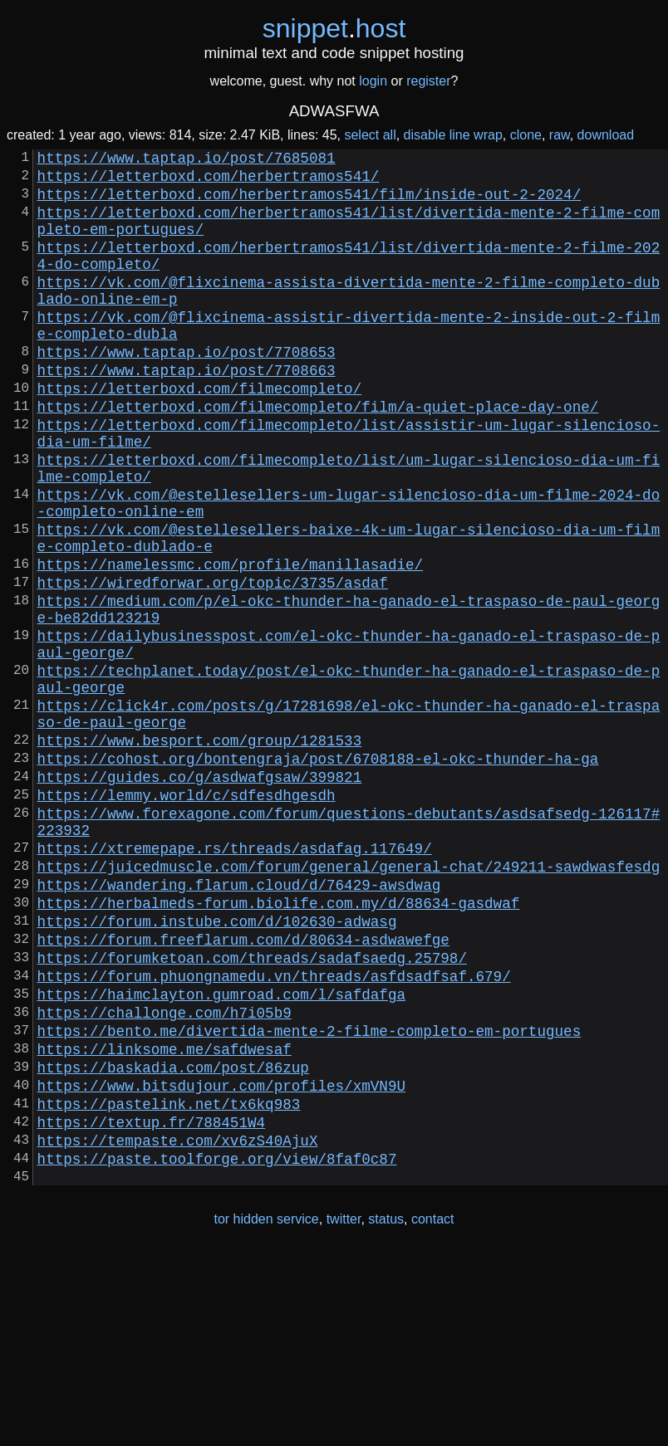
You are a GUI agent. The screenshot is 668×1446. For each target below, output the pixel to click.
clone (526, 135)
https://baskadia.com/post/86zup (173, 1239)
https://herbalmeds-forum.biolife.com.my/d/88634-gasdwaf (278, 1045)
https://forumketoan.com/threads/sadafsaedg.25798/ (252, 1110)
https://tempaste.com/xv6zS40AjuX (177, 1326)
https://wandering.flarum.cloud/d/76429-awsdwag (239, 1023)
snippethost (334, 28)
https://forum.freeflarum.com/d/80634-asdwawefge (243, 1088)
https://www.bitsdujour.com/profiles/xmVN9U (221, 1261)
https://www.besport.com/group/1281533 (199, 852)
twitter (344, 1411)
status (386, 1411)
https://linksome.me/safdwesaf (164, 1218)
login (373, 81)
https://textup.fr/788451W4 (151, 1304)
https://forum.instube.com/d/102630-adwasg (217, 1067)
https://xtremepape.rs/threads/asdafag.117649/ (234, 980)
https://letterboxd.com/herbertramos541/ (208, 182)
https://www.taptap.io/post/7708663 (186, 413)
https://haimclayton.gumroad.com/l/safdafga (221, 1153)
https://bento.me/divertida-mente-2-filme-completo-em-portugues (309, 1196)
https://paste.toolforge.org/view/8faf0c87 (217, 1347)
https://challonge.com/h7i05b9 (164, 1175)
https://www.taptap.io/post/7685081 (186, 160)
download (606, 135)
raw (559, 135)
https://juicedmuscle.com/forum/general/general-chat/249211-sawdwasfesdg (349, 1002)
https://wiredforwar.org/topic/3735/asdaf (212, 665)
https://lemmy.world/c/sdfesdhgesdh (186, 917)
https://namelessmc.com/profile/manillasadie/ (230, 643)
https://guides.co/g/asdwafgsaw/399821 (199, 896)
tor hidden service (266, 1411)
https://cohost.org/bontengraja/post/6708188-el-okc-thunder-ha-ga (318, 874)
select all (369, 135)
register (428, 81)
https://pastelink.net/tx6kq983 (169, 1282)
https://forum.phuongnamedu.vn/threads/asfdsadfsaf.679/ (274, 1131)
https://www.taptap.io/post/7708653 (186, 391)
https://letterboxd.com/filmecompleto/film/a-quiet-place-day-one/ (318, 456)
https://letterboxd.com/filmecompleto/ (199, 434)
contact (432, 1411)
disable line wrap (453, 135)
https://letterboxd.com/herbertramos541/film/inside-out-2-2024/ (309, 203)
